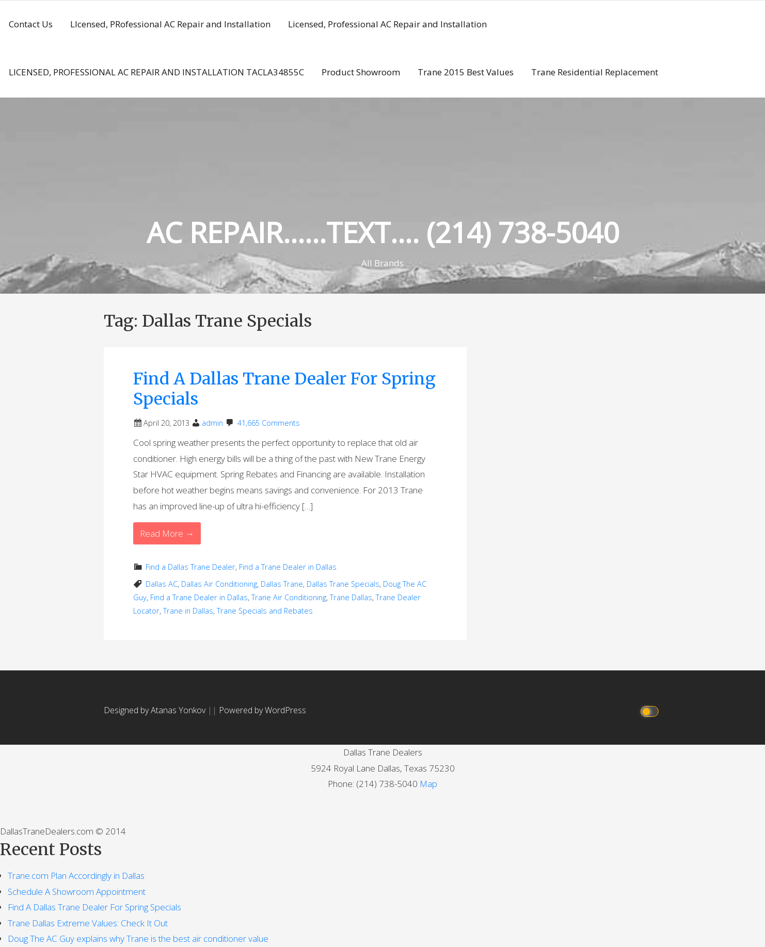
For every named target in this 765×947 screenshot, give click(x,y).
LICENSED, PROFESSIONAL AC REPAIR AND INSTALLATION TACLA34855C (156, 72)
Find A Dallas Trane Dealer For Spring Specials (284, 388)
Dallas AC (162, 584)
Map (428, 784)
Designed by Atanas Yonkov (156, 710)
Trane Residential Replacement (594, 72)
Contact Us (31, 24)
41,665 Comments (268, 423)
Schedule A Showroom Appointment (77, 891)
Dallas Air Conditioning (219, 584)
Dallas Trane (282, 584)
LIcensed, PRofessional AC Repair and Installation (170, 24)
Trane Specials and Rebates (265, 611)
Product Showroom (361, 72)
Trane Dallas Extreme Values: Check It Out (88, 923)
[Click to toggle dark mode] (651, 710)
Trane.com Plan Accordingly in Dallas (76, 875)
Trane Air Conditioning (288, 597)
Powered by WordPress (262, 710)
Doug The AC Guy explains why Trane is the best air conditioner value (138, 938)
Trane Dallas (351, 597)
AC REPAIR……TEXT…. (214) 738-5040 (383, 232)
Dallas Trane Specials (343, 584)
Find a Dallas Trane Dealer (190, 567)
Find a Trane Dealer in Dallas (288, 567)
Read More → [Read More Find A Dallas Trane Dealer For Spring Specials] (167, 533)
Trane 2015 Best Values (466, 72)
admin (212, 423)
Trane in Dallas (188, 611)
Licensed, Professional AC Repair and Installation (387, 24)
